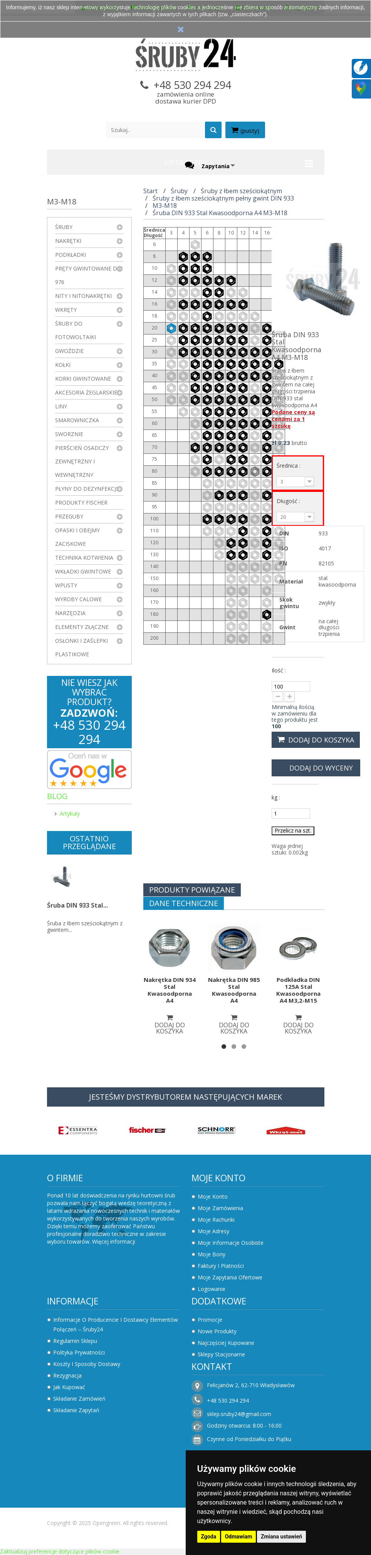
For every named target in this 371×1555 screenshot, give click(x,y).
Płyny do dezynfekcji (86, 488)
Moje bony (211, 1254)
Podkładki (70, 254)
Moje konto (218, 1178)
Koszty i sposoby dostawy (86, 1364)
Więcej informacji (113, 1241)
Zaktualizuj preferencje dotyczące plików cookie (59, 1551)
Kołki (63, 364)
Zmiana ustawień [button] (281, 1536)
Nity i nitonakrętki (83, 295)
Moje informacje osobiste (231, 1242)
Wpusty (66, 585)
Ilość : (279, 670)
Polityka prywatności (79, 1352)
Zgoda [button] (209, 1536)
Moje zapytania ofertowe (230, 1277)
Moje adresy (213, 1231)
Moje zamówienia (220, 1208)
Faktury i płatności (221, 1265)
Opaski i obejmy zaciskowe (77, 537)
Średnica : (289, 465)
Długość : (289, 501)
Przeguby (69, 516)
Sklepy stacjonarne (221, 1354)
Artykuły (70, 813)
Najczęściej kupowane (226, 1342)
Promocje (210, 1319)
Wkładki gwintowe (83, 571)
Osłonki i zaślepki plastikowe (81, 647)
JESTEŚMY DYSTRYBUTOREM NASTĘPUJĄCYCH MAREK (185, 1097)
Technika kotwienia (84, 557)
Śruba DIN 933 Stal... (77, 905)
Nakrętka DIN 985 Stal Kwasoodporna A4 (234, 990)
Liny (61, 406)
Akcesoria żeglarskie (86, 392)
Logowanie (211, 1288)
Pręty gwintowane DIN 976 (89, 275)
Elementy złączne (82, 626)
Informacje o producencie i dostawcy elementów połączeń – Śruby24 (115, 1324)
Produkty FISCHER (81, 502)
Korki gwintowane (83, 378)
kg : (276, 797)
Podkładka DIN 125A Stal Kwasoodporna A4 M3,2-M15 (298, 990)
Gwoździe (69, 350)
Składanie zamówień (79, 1398)
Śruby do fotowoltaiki (75, 330)
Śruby (63, 227)
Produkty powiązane (192, 890)
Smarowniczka (77, 420)
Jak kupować (69, 1387)
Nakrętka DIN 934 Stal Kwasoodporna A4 (170, 990)
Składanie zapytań (76, 1410)
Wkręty (66, 309)
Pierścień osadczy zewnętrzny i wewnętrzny (82, 461)
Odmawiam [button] (238, 1536)
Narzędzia (70, 613)
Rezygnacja (67, 1375)
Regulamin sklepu (75, 1340)
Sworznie (69, 434)
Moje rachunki (216, 1219)
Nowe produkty (217, 1331)
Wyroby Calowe (78, 599)
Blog (57, 796)
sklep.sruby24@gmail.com (239, 1414)
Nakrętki (68, 240)
